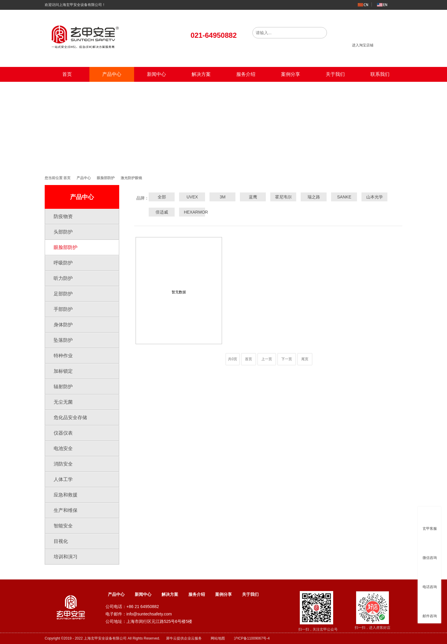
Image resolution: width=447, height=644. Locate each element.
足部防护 (63, 293)
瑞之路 (314, 197)
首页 (67, 74)
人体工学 (63, 479)
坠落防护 (63, 340)
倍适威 (162, 212)
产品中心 (111, 74)
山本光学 (374, 197)
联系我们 (379, 74)
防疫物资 (63, 216)
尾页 (304, 359)
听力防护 (63, 278)
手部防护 (63, 309)
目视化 (61, 541)
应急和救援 (65, 494)
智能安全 (63, 525)
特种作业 (63, 355)
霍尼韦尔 (283, 197)
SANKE (344, 197)
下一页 (286, 359)
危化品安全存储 (70, 417)
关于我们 (335, 74)
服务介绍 (245, 74)
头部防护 (63, 231)
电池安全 (63, 448)
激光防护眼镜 (131, 178)
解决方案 (201, 74)
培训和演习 (65, 556)
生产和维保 (65, 510)
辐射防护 (63, 386)
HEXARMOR (192, 212)
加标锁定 (63, 371)
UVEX (192, 197)
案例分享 (290, 74)
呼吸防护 (63, 262)
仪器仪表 (63, 432)
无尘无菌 (63, 402)
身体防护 (63, 324)
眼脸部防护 (106, 178)
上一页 (266, 359)
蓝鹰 (253, 197)
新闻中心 (156, 74)
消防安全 (63, 463)
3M (222, 197)
